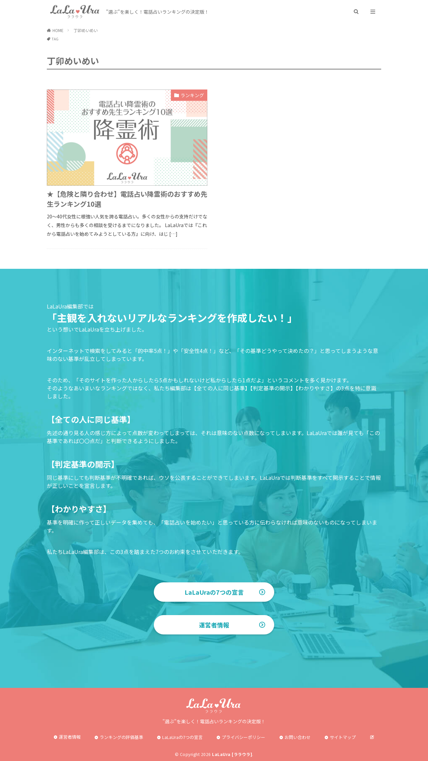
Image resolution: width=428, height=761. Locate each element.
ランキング (192, 95)
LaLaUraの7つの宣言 (214, 592)
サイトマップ (343, 737)
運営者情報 (214, 624)
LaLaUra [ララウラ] (232, 754)
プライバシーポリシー (243, 737)
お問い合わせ (298, 737)
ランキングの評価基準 (121, 737)
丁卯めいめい (86, 30)
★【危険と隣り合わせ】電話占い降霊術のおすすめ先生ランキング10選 (127, 199)
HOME (58, 30)
